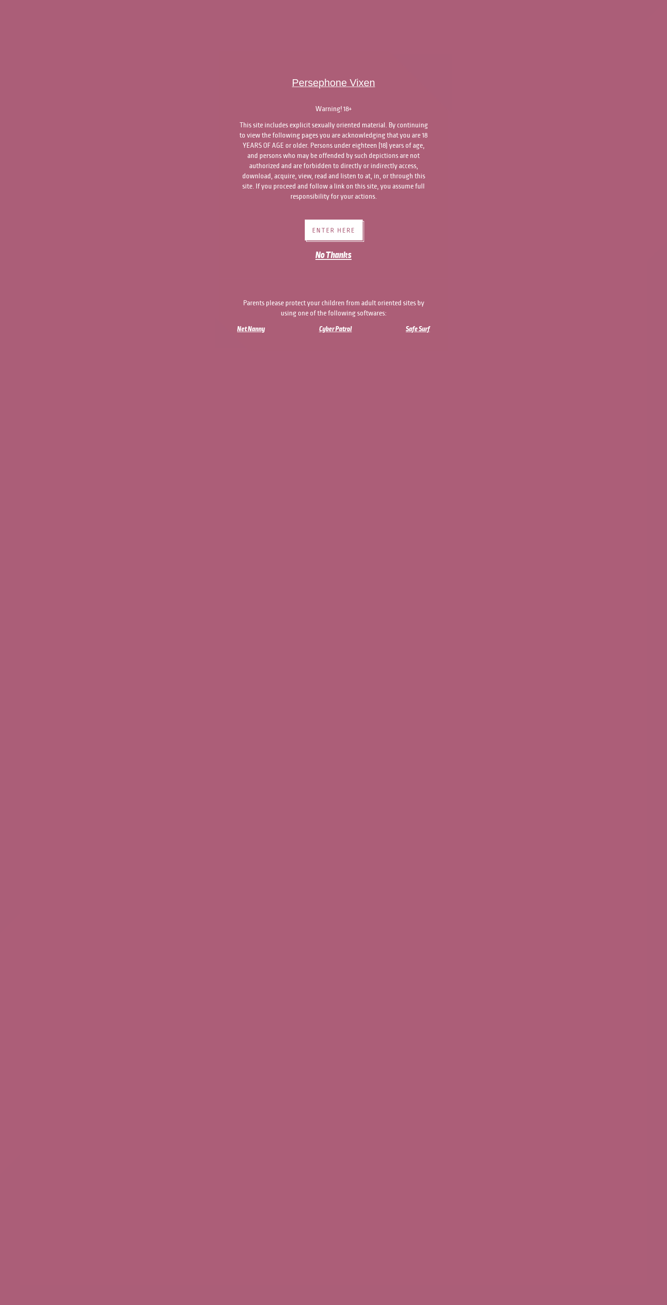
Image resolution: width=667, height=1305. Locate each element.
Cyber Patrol (335, 329)
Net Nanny (251, 329)
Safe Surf (418, 329)
